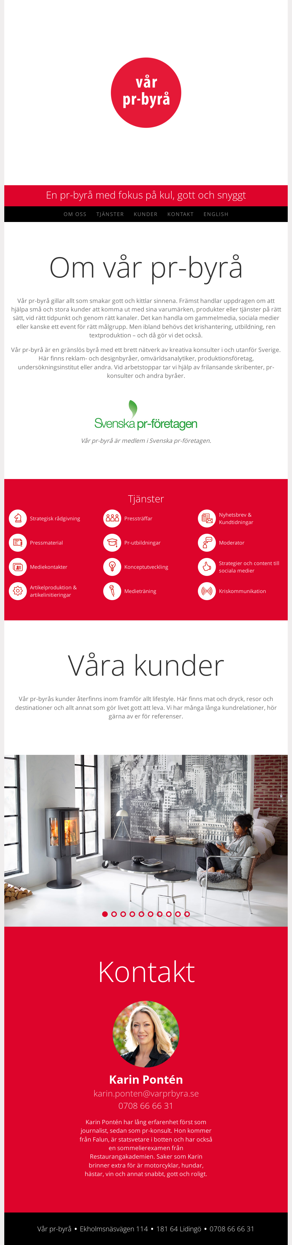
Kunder (146, 214)
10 (187, 914)
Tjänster (110, 214)
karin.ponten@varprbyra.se (146, 1093)
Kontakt (180, 214)
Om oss (75, 214)
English (216, 214)
